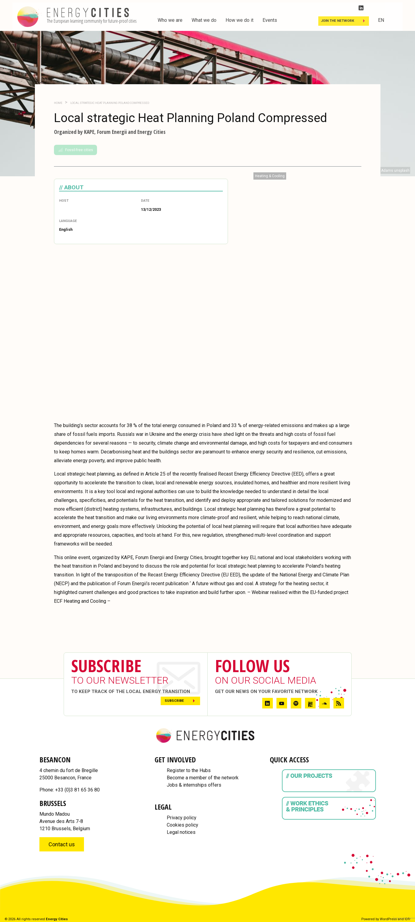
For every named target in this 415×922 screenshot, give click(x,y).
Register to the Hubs (189, 770)
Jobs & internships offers (194, 785)
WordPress (388, 919)
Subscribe (174, 701)
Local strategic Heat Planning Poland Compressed (109, 102)
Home (58, 102)
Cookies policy (182, 825)
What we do (204, 20)
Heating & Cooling (270, 176)
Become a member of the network (203, 778)
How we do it (239, 20)
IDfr (407, 919)
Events (270, 20)
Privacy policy (181, 818)
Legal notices (181, 832)
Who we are (170, 20)
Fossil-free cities (75, 150)
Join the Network (337, 21)
